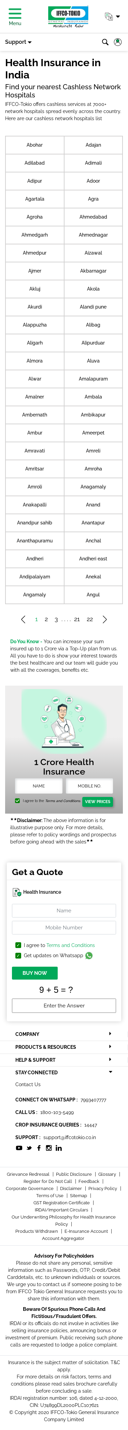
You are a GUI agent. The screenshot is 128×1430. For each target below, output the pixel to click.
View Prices (97, 801)
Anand (93, 504)
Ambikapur (93, 414)
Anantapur (93, 522)
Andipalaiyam (34, 576)
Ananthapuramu (35, 540)
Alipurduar (93, 343)
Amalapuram (93, 379)
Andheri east (93, 558)
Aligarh (35, 343)
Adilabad (35, 163)
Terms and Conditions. (63, 801)
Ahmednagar (93, 235)
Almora (35, 361)
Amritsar (34, 468)
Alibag (93, 325)
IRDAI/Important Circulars (62, 1209)
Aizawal (93, 253)
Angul (93, 594)
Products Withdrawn (37, 1231)
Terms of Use (50, 1195)
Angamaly (34, 594)
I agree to (59, 945)
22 (90, 619)
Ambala (93, 397)
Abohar (35, 145)
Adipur (34, 181)
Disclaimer (71, 1188)
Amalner (34, 397)
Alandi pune (93, 307)
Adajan (93, 145)
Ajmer (34, 271)
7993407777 (93, 1099)
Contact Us (28, 1084)
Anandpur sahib (34, 522)
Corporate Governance (30, 1188)
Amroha (93, 468)
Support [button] (15, 42)
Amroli (35, 486)
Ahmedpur (34, 253)
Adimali (93, 163)
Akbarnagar (93, 271)
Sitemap (79, 1195)
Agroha (35, 217)
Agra (93, 199)
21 (77, 619)
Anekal (93, 576)
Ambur (34, 432)
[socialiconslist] (19, 1147)
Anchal (93, 540)
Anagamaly (93, 486)
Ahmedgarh (35, 235)
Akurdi (35, 307)
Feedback (89, 1181)
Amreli (93, 450)
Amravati (35, 450)
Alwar (34, 379)
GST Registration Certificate (62, 1202)
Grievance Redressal (29, 1174)
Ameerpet (93, 432)
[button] (112, 17)
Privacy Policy (103, 1188)
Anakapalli (34, 504)
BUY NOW (35, 973)
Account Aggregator (63, 1238)
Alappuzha (35, 325)
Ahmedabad (93, 217)
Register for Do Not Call (48, 1181)
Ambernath (34, 414)
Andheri (34, 558)
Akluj (34, 289)
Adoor (93, 181)
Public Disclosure (74, 1174)
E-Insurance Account (87, 1231)
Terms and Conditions (70, 945)
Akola (93, 289)
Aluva (93, 361)
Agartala (34, 199)
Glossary (107, 1174)
